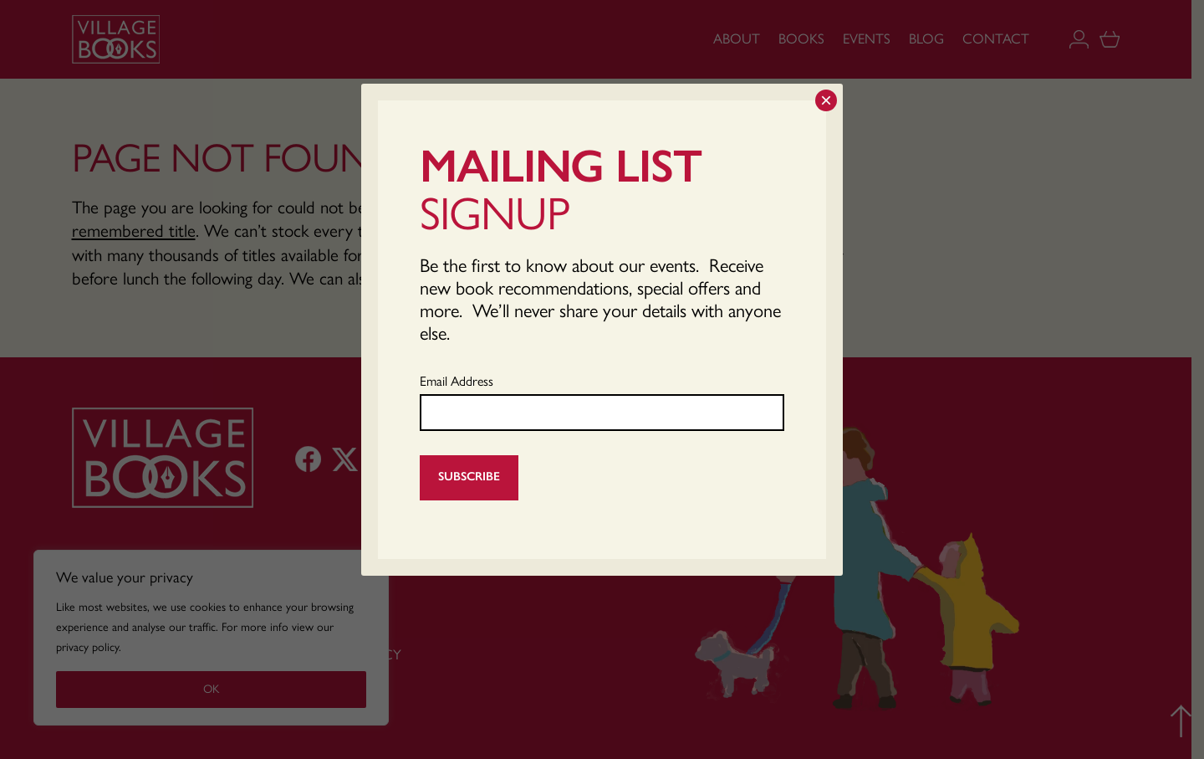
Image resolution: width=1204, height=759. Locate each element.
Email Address (456, 381)
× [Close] (826, 100)
